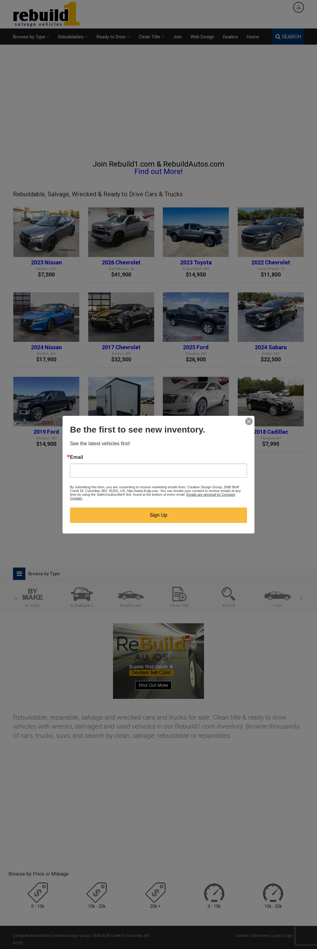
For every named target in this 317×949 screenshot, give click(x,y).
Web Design (202, 37)
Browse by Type (31, 37)
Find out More (157, 171)
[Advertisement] (158, 105)
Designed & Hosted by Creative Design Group (51, 936)
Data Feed (260, 936)
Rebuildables (73, 37)
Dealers (230, 37)
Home (253, 37)
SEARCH (288, 36)
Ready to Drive (113, 37)
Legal (276, 936)
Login (288, 936)
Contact (242, 936)
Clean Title (151, 37)
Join (177, 37)
